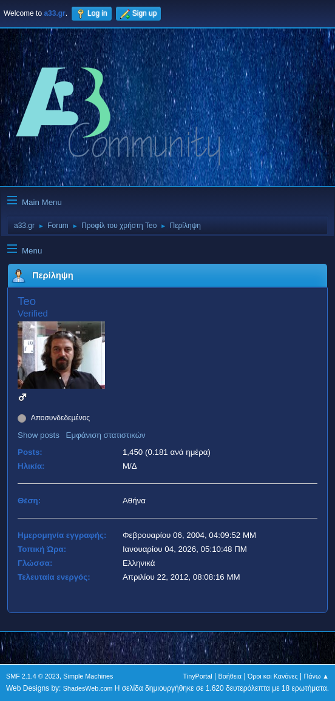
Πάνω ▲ (317, 676)
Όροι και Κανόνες (273, 676)
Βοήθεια (230, 676)
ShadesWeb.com (88, 688)
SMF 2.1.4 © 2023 (32, 676)
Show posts (38, 435)
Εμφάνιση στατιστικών (106, 435)
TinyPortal (197, 676)
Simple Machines (88, 676)
